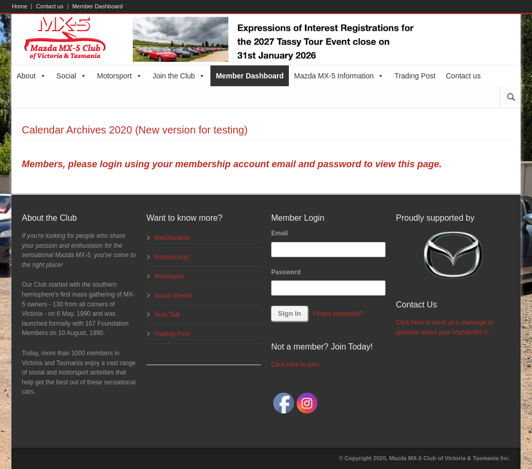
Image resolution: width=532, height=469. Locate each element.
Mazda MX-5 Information (339, 75)
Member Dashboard (97, 6)
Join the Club (179, 75)
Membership (171, 257)
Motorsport (119, 75)
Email (279, 233)
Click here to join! (295, 364)
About (31, 75)
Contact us (49, 6)
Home (19, 6)
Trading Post (414, 76)
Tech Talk (167, 314)
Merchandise (172, 238)
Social (72, 75)
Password (286, 272)
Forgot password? (338, 313)
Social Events (173, 295)
